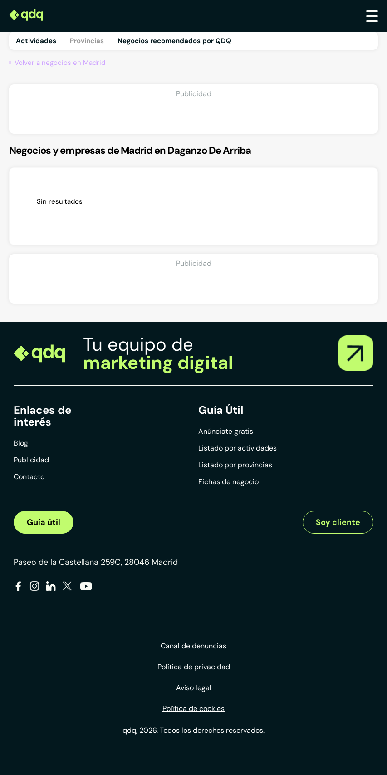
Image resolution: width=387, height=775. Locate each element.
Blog (21, 443)
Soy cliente (338, 522)
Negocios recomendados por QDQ (174, 40)
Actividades (36, 40)
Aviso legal (193, 687)
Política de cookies (193, 708)
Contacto (29, 476)
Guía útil (43, 522)
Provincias (87, 40)
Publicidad (31, 460)
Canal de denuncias (193, 646)
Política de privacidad (193, 667)
